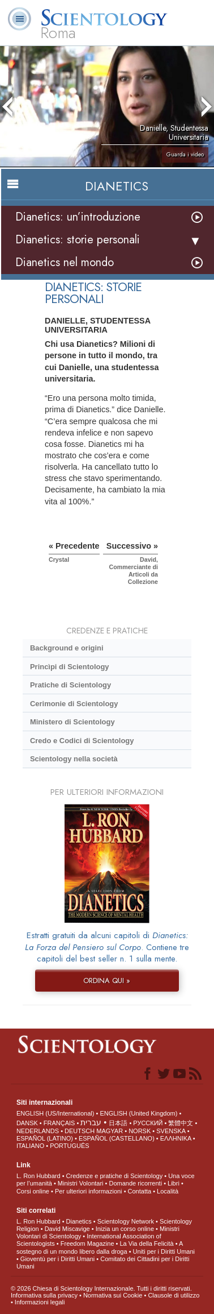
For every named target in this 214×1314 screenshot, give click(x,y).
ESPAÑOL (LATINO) (44, 1138)
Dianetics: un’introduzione (77, 217)
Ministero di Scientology (72, 722)
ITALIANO (30, 1145)
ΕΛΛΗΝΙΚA (175, 1138)
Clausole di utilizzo (173, 1295)
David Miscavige (67, 1228)
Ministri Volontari (81, 1183)
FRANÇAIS (59, 1123)
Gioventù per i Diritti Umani (57, 1258)
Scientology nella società (74, 759)
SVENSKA (170, 1131)
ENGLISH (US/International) (55, 1113)
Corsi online (32, 1191)
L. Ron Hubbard (38, 1175)
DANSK (27, 1123)
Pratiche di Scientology (70, 685)
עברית (90, 1122)
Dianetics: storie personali (77, 239)
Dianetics (79, 1221)
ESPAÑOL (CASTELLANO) (117, 1138)
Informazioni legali (40, 1302)
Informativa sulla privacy (44, 1295)
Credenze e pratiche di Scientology (114, 1175)
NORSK (140, 1131)
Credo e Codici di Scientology (82, 740)
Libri (173, 1183)
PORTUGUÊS (69, 1145)
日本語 (118, 1123)
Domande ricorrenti (135, 1183)
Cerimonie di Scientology (74, 703)
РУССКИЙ (147, 1123)
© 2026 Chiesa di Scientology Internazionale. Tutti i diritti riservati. (101, 1288)
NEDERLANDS (37, 1131)
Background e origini (67, 648)
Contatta (140, 1191)
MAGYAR (109, 1131)
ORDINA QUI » (106, 980)
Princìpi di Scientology (69, 666)
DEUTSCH (80, 1131)
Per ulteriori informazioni (88, 1191)
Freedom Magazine (87, 1243)
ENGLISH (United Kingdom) (138, 1113)
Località (167, 1191)
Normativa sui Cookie (113, 1295)
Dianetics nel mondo (64, 262)
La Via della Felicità (147, 1243)
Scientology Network (125, 1221)
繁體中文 (180, 1123)
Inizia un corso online (125, 1228)
